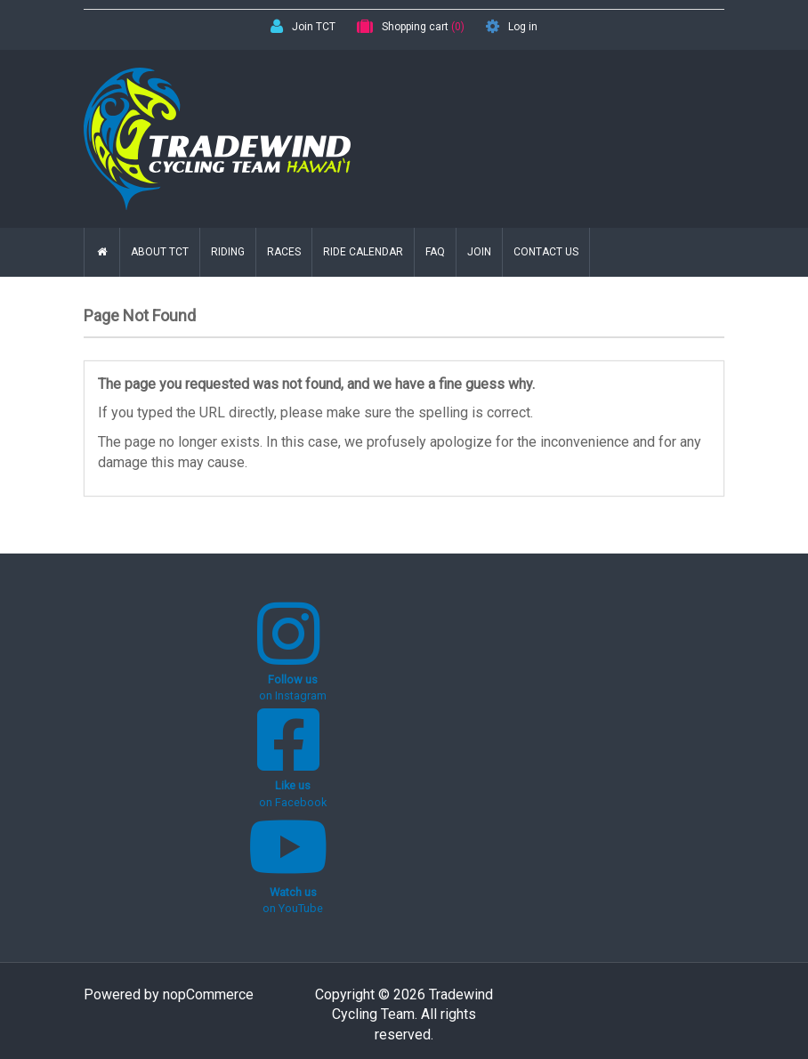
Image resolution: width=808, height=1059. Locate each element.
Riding (228, 252)
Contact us (545, 252)
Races (284, 252)
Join (479, 252)
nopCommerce (208, 994)
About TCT (160, 252)
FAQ (435, 252)
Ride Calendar (363, 252)
